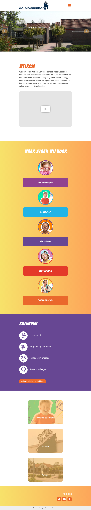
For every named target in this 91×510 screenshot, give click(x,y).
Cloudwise (55, 508)
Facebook (69, 499)
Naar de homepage (39, 5)
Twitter (59, 499)
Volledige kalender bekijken (32, 381)
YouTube (64, 499)
